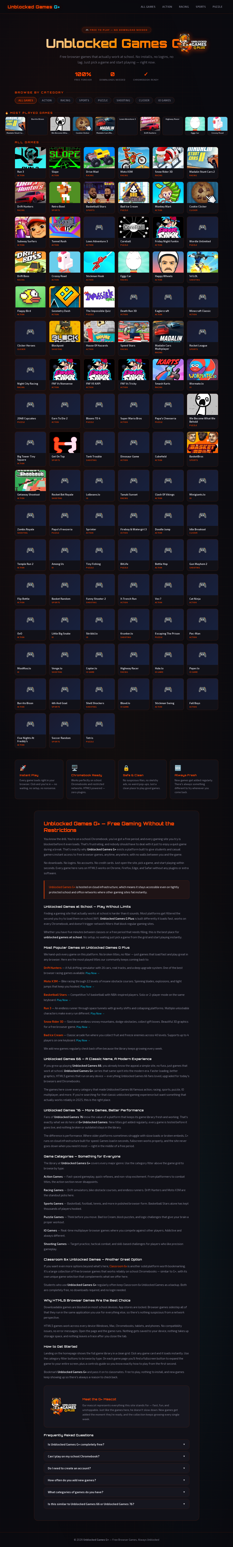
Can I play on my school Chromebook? (116, 1456)
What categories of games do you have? (116, 1492)
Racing (184, 6)
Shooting (123, 100)
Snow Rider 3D (53, 1021)
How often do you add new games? (116, 1480)
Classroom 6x (118, 1266)
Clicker (144, 100)
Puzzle (217, 6)
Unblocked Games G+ (62, 887)
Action (167, 6)
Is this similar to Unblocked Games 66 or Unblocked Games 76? (116, 1504)
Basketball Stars (55, 994)
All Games (148, 6)
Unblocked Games (34, 6)
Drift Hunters (53, 967)
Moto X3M (51, 981)
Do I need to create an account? (116, 1468)
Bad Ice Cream (53, 1035)
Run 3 (47, 1008)
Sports (201, 6)
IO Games (164, 100)
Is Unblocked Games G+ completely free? (116, 1444)
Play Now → (93, 973)
